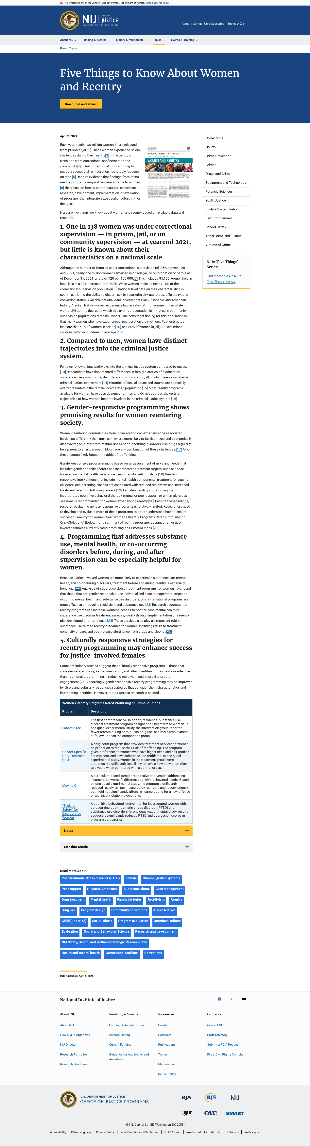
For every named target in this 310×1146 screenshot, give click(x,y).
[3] (107, 155)
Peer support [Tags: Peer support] (71, 889)
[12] (120, 332)
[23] (148, 605)
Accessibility (57, 1132)
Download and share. (81, 104)
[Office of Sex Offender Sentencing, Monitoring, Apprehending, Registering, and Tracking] (235, 1115)
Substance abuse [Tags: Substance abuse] (137, 889)
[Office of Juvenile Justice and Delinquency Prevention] (187, 1116)
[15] (145, 388)
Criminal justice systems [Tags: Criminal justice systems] (161, 878)
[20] (151, 501)
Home (63, 48)
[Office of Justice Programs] (69, 20)
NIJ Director (68, 1044)
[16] (174, 399)
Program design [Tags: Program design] (93, 910)
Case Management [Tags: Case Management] (170, 889)
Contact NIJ (215, 1025)
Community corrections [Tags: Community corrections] (129, 910)
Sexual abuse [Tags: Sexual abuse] (102, 921)
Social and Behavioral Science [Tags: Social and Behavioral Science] (106, 931)
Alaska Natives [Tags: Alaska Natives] (164, 910)
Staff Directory (217, 1035)
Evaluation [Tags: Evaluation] (70, 931)
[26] (83, 682)
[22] (78, 588)
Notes (68, 831)
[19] (119, 490)
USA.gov (233, 1132)
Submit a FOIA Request (223, 1044)
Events (162, 1025)
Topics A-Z (235, 23)
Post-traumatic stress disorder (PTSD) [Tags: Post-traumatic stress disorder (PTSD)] (91, 878)
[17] (179, 449)
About (186, 23)
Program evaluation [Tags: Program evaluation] (133, 921)
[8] (115, 289)
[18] (161, 474)
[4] (79, 166)
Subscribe (217, 23)
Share (249, 26)
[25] (169, 631)
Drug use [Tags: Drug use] (68, 910)
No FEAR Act (172, 1132)
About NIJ (67, 1025)
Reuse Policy (167, 1074)
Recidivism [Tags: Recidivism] (156, 899)
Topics (73, 48)
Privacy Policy (105, 1132)
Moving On (70, 786)
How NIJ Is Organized (75, 1035)
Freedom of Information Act (204, 1132)
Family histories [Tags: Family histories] (129, 899)
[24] (110, 621)
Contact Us (200, 23)
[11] (162, 327)
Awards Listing (119, 1035)
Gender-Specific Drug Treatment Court (74, 756)
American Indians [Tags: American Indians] (167, 921)
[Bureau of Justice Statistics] (210, 1103)
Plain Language (81, 1132)
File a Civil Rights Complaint (226, 1054)
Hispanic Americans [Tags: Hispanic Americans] (102, 889)
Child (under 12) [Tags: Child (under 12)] (74, 921)
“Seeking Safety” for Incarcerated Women (71, 811)
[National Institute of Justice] (235, 1101)
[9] (74, 311)
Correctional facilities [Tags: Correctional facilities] (122, 953)
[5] (74, 177)
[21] (156, 528)
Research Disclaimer (74, 1064)
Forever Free (71, 728)
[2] (89, 150)
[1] (116, 145)
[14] (105, 383)
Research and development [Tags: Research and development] (156, 931)
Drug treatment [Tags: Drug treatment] (73, 899)
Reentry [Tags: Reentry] (176, 899)
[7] (136, 278)
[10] (118, 327)
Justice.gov (251, 1132)
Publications (167, 1044)
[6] (62, 188)
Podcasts (164, 1035)
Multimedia (166, 1064)
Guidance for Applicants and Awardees (129, 1057)
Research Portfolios (73, 1054)
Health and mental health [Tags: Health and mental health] (81, 953)
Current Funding (120, 1044)
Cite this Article (76, 847)
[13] (63, 372)
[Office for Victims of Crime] (210, 1116)
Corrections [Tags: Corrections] (153, 953)
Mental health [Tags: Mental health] (101, 899)
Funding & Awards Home (126, 1025)
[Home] (100, 20)
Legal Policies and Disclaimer (139, 1132)
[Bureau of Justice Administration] (186, 1101)
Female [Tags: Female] (131, 878)
